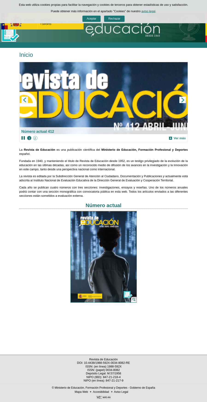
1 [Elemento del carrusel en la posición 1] (29, 138)
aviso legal (148, 11)
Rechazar (114, 18)
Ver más (177, 138)
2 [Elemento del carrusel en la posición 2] (35, 138)
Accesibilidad (101, 391)
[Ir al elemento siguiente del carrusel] (182, 100)
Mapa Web (81, 391)
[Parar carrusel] (23, 138)
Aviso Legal (121, 391)
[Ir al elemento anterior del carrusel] (24, 100)
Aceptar (91, 18)
